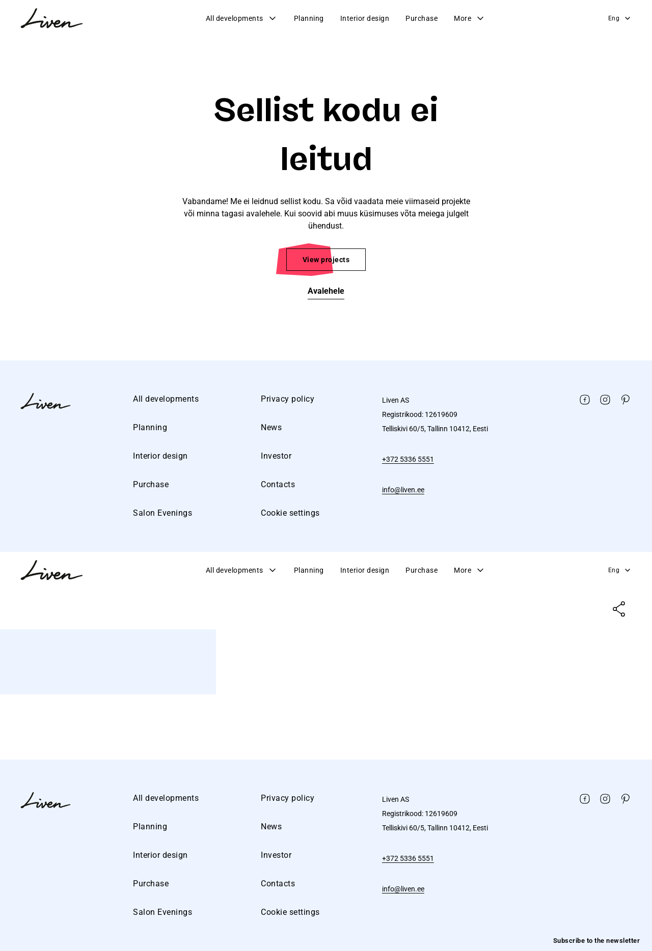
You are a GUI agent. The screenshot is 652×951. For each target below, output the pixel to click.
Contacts (278, 484)
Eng (620, 18)
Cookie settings (290, 513)
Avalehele (326, 291)
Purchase (421, 18)
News (271, 427)
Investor (276, 456)
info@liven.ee (403, 490)
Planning (309, 18)
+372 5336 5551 (408, 459)
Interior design (365, 18)
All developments (242, 18)
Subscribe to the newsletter (596, 940)
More (469, 18)
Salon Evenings (162, 513)
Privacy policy (287, 399)
